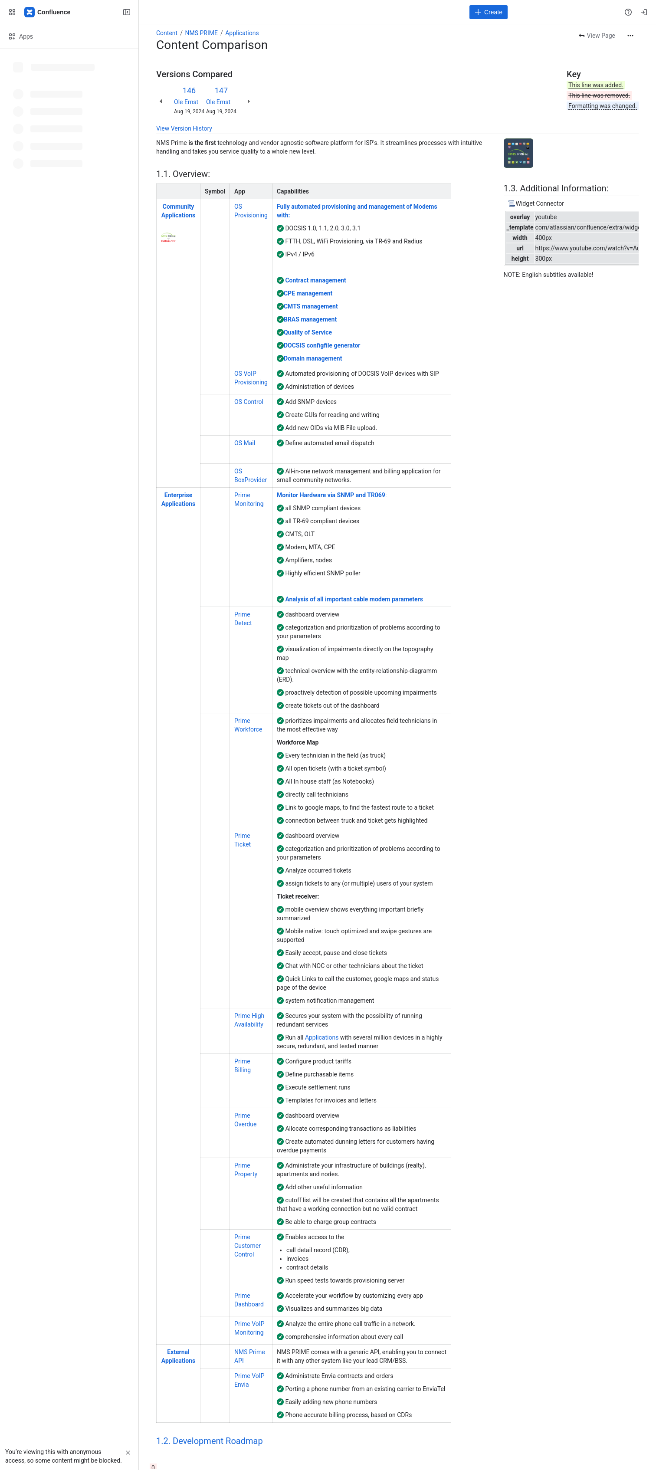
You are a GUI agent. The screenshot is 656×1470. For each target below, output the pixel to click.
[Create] (488, 12)
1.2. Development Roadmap (209, 1441)
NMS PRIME (201, 33)
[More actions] (630, 35)
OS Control (248, 401)
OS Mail (244, 443)
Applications (242, 33)
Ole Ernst (186, 101)
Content (166, 33)
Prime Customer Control (247, 1246)
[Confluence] (48, 12)
